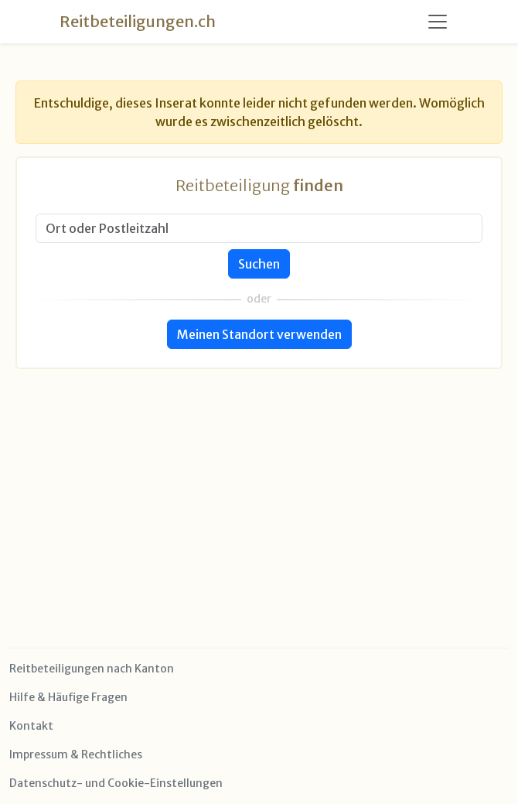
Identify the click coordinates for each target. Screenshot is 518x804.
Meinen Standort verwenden (259, 334)
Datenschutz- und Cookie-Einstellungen (116, 783)
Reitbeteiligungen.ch (138, 21)
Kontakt (31, 726)
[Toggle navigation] (437, 21)
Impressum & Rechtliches (75, 754)
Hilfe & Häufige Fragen (68, 697)
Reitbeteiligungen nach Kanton (91, 669)
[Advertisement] (259, 477)
